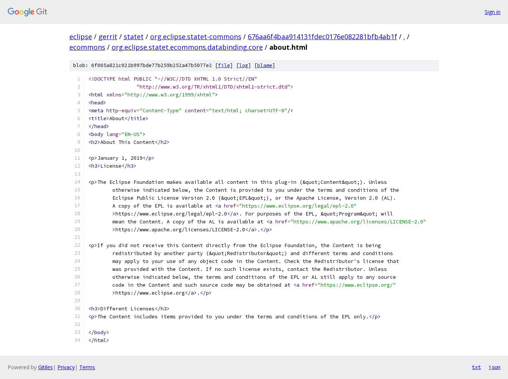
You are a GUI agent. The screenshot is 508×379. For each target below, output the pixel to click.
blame (264, 65)
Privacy (66, 367)
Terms (87, 367)
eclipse (80, 36)
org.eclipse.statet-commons (195, 36)
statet (134, 36)
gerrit (107, 36)
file (224, 65)
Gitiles (45, 367)
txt (476, 367)
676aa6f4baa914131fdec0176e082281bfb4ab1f (322, 36)
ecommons (87, 47)
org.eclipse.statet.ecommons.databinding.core (187, 47)
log (243, 65)
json (494, 367)
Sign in (492, 11)
